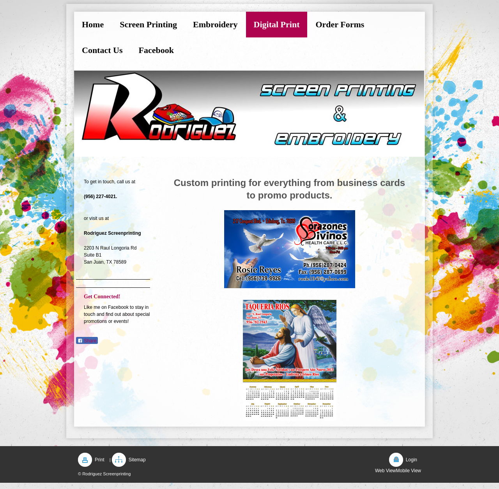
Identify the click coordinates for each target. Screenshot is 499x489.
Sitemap (137, 459)
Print (99, 459)
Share (87, 341)
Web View (385, 470)
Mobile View (408, 470)
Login (411, 459)
